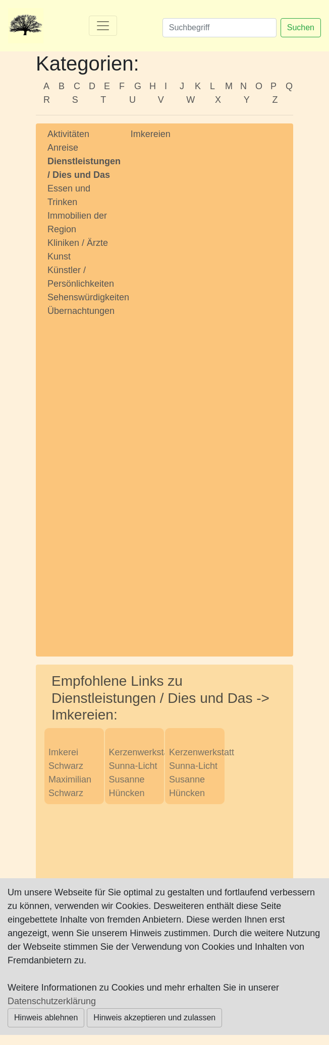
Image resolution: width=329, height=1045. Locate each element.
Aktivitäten (68, 134)
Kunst (59, 256)
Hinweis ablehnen (46, 1017)
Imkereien (151, 134)
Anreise (62, 148)
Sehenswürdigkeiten (88, 297)
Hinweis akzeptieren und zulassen (154, 1017)
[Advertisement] (81, 477)
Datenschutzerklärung (52, 1001)
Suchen (300, 27)
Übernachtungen (81, 311)
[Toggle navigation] (103, 26)
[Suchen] (219, 27)
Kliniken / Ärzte (77, 243)
